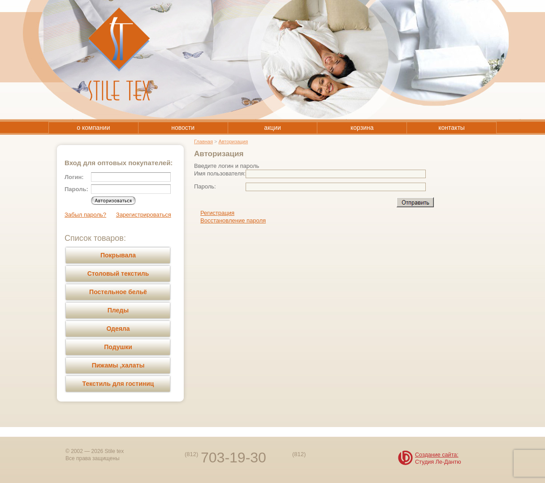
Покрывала (118, 255)
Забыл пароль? (85, 214)
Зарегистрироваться (143, 214)
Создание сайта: (436, 455)
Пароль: (205, 186)
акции (272, 127)
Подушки (118, 346)
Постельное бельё (118, 291)
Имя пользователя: (220, 173)
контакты (451, 127)
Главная (203, 141)
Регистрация (217, 212)
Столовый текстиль (118, 273)
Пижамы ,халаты (118, 365)
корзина (361, 127)
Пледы (118, 310)
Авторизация (233, 141)
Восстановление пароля (233, 220)
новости (183, 127)
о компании (93, 127)
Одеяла (118, 328)
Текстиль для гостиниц (118, 383)
